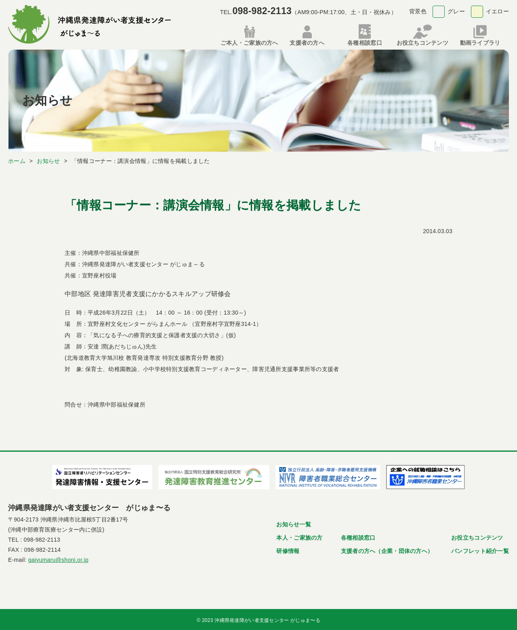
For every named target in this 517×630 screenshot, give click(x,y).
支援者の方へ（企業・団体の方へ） (387, 549)
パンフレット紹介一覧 (480, 549)
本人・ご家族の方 (299, 536)
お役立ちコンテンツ (477, 536)
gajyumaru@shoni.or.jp (58, 558)
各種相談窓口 (358, 536)
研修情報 (287, 549)
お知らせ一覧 (293, 522)
